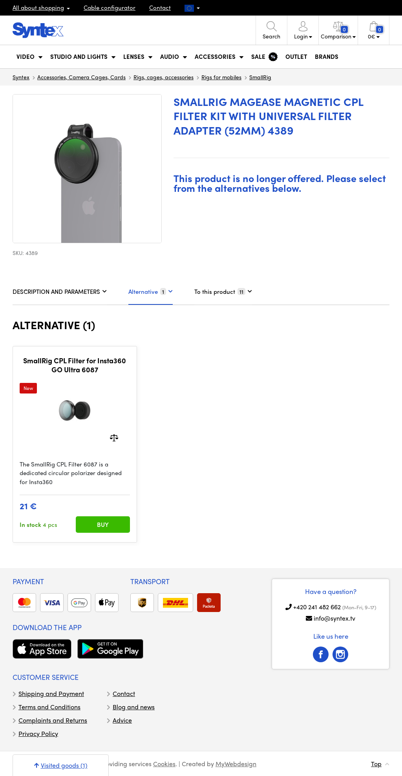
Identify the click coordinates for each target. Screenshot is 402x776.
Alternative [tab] (150, 291)
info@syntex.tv (334, 618)
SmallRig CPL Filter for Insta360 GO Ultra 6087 (74, 365)
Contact (160, 7)
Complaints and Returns (52, 720)
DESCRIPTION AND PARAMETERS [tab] (60, 291)
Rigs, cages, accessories (163, 77)
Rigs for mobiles (221, 77)
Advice (122, 720)
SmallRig (260, 77)
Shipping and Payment (51, 693)
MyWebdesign (236, 763)
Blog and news (134, 706)
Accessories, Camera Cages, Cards (81, 77)
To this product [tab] (223, 291)
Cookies (164, 763)
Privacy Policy (38, 733)
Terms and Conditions (49, 706)
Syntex (21, 77)
